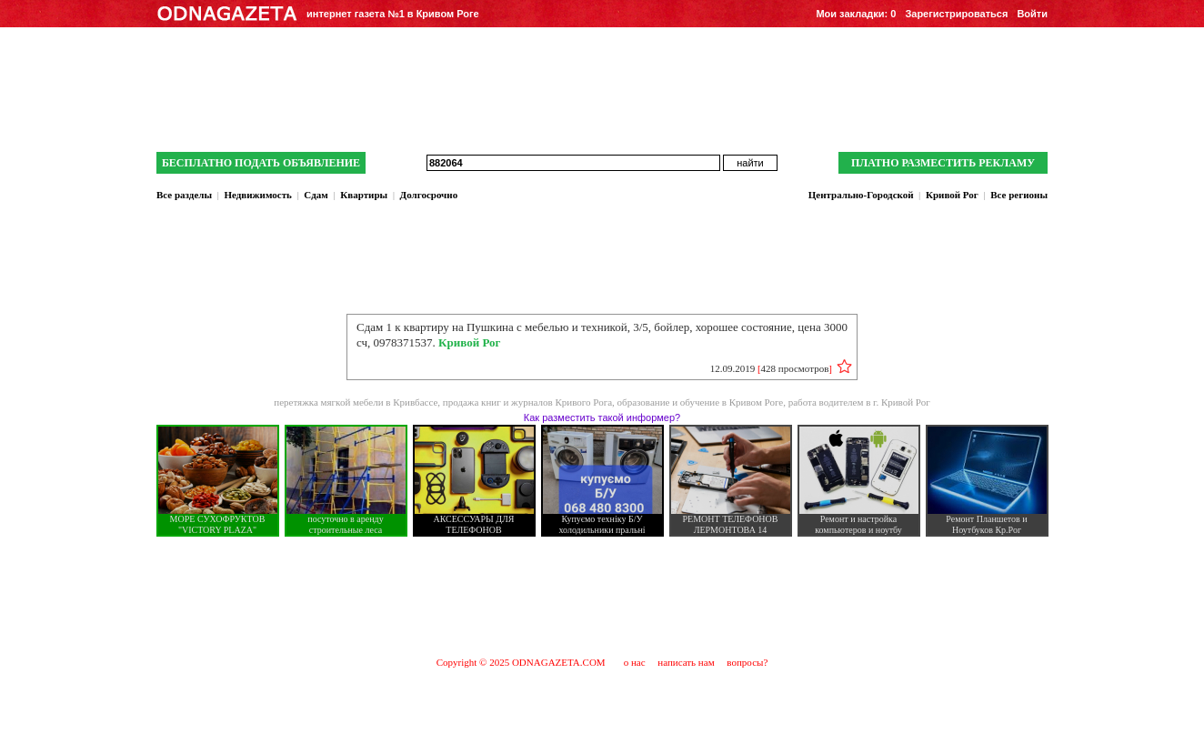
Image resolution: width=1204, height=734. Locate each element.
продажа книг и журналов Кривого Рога (527, 402)
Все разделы (184, 194)
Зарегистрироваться (956, 13)
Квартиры (363, 194)
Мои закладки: (856, 13)
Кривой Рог (952, 194)
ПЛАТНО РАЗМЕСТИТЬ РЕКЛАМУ (943, 162)
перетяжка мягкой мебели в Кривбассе (355, 402)
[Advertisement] (602, 596)
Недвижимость (257, 194)
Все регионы (1019, 194)
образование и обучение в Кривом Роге (700, 402)
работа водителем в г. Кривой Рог (859, 402)
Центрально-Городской (861, 194)
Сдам (316, 194)
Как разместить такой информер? (602, 417)
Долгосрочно (429, 194)
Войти (1032, 13)
